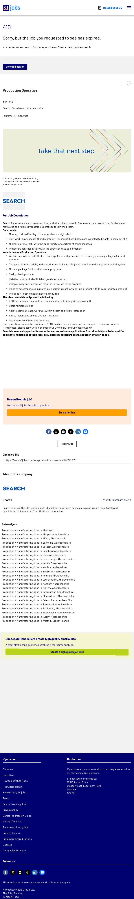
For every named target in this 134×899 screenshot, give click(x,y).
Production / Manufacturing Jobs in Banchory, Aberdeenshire (36, 550)
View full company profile (117, 499)
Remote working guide (15, 827)
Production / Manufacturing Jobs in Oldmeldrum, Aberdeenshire (38, 596)
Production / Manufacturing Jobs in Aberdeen (27, 530)
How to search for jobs (15, 780)
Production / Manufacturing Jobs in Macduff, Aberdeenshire (35, 583)
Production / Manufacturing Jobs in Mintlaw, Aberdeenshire (35, 587)
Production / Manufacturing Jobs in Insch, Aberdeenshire (34, 567)
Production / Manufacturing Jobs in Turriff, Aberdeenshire (34, 616)
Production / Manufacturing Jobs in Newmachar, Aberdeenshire (38, 591)
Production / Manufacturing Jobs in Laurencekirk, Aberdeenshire (38, 579)
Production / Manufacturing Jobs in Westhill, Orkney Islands (35, 620)
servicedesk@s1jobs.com (85, 772)
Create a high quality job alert (65, 652)
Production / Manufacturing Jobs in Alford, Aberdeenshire (34, 538)
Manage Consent (12, 821)
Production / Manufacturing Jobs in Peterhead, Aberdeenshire (37, 604)
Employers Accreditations (17, 838)
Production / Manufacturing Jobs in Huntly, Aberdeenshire (34, 563)
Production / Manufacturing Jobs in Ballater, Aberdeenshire (35, 546)
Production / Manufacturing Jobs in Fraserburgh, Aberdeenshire (38, 558)
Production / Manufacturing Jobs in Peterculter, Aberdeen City (37, 600)
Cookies (7, 844)
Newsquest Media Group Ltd (18, 889)
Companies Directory (14, 850)
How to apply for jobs (14, 792)
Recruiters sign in (13, 786)
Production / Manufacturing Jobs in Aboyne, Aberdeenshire (35, 534)
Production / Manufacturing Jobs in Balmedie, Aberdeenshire (36, 542)
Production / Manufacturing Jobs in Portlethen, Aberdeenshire (37, 608)
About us (8, 769)
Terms (6, 798)
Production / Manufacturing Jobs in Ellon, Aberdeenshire (34, 554)
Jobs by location (12, 833)
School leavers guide (14, 804)
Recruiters (8, 775)
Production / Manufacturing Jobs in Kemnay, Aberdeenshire (35, 575)
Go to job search (15, 66)
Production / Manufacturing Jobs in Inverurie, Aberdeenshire (36, 571)
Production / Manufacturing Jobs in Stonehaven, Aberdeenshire (38, 612)
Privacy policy (10, 809)
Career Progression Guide (17, 815)
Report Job (67, 443)
